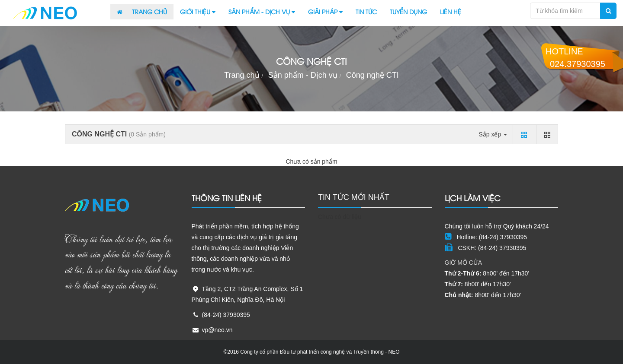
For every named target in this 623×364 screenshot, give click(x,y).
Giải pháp (325, 11)
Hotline (575, 58)
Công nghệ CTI (372, 75)
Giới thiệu (197, 11)
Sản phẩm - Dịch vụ (261, 11)
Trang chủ (142, 11)
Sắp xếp (492, 134)
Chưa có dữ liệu (339, 216)
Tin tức (366, 11)
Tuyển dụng (408, 11)
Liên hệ (450, 11)
